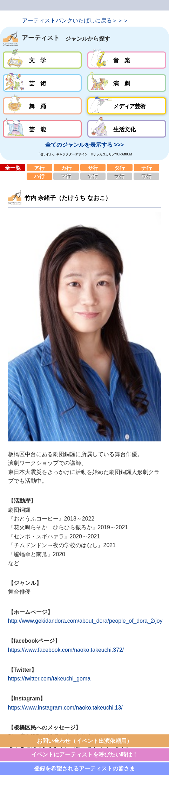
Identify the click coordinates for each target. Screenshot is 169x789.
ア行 (39, 167)
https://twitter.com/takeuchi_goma (49, 679)
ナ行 (146, 167)
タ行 (119, 167)
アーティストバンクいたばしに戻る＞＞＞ (75, 20)
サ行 (93, 167)
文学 (42, 60)
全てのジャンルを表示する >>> (84, 145)
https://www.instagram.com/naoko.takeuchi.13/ (65, 708)
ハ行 (39, 176)
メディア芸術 (126, 106)
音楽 (126, 60)
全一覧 (12, 167)
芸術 (42, 83)
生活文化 (126, 129)
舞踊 (42, 106)
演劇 (126, 83)
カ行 (66, 167)
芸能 (42, 129)
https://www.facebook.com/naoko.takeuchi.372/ (66, 650)
